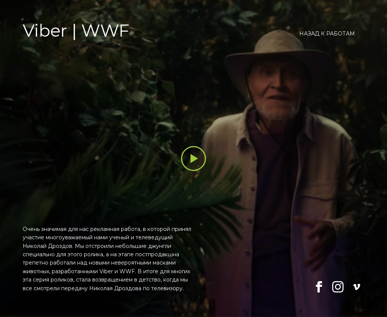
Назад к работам (327, 33)
